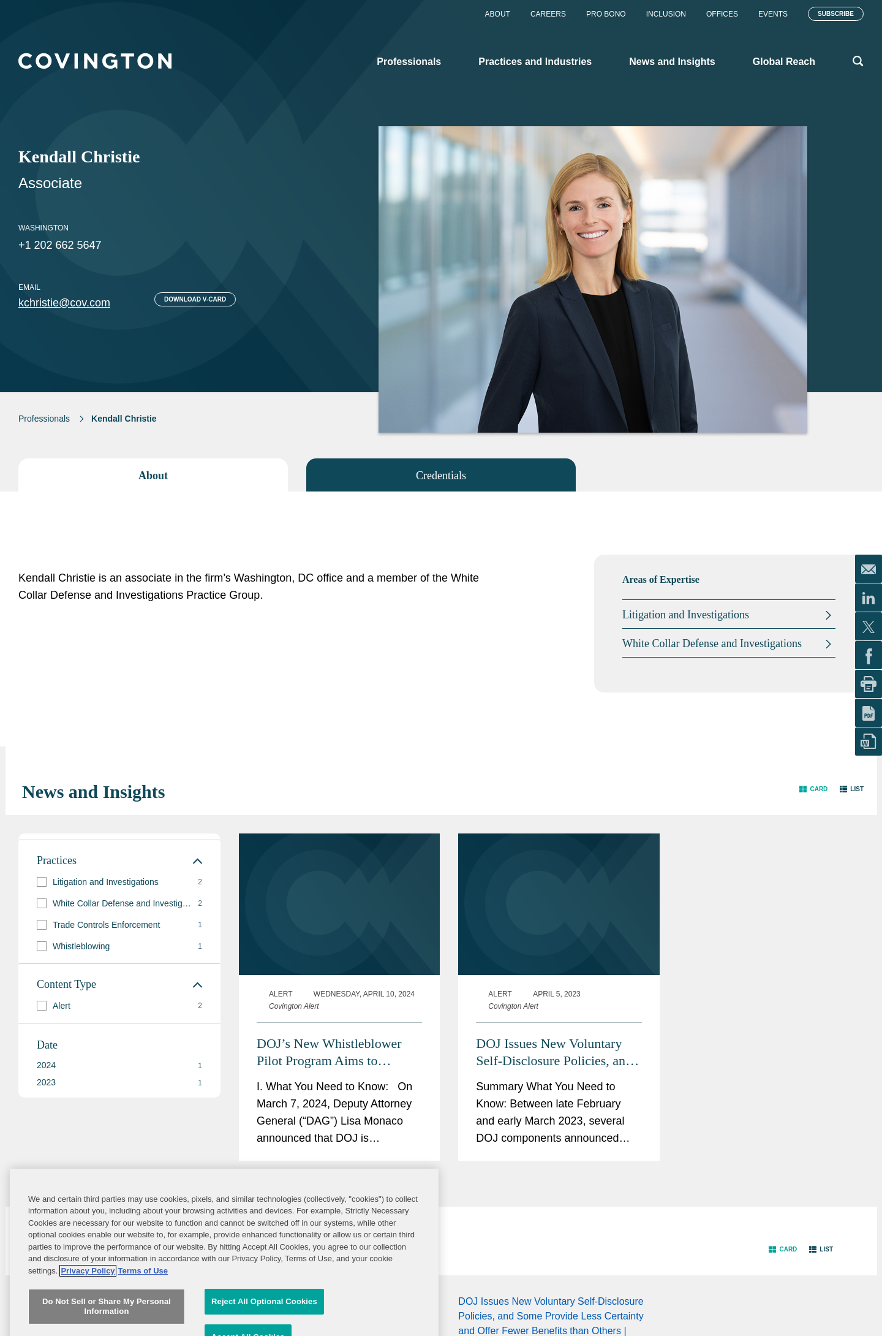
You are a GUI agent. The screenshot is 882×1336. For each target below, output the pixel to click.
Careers (548, 14)
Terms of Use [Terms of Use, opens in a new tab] (143, 1321)
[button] (813, 789)
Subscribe (836, 13)
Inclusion (666, 14)
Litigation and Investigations (685, 615)
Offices (722, 14)
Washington (43, 228)
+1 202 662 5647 (60, 245)
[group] (119, 882)
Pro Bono (606, 14)
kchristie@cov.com (64, 303)
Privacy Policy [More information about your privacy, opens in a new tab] (88, 1321)
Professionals (44, 418)
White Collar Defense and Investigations (712, 643)
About (497, 14)
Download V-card (195, 299)
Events (773, 14)
